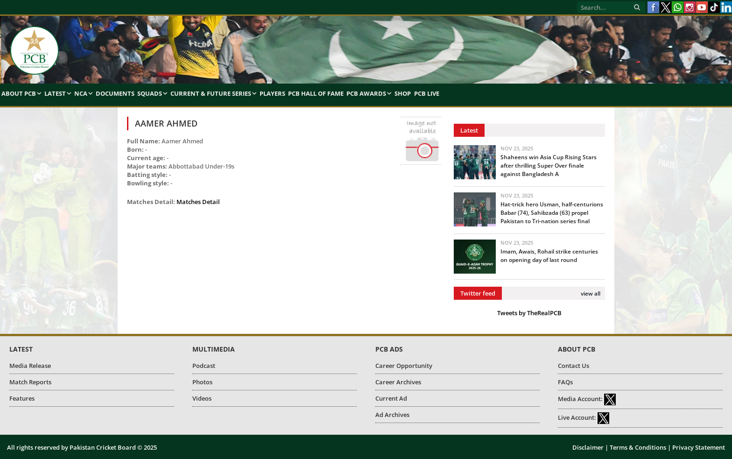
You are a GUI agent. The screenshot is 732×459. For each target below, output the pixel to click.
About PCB (18, 93)
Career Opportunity (403, 365)
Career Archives (398, 382)
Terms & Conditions (638, 447)
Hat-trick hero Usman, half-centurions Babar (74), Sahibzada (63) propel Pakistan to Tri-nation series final (551, 212)
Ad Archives (392, 414)
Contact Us (573, 365)
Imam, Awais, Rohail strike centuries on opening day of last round (549, 255)
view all (590, 293)
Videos (201, 398)
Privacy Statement (698, 447)
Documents (115, 93)
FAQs (565, 382)
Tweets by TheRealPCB (529, 313)
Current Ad (391, 398)
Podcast (203, 365)
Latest (55, 93)
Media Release (30, 365)
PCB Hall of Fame (316, 93)
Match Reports (30, 382)
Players (272, 93)
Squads (149, 93)
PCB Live (426, 93)
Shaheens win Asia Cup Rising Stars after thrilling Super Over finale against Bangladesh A (548, 165)
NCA (80, 93)
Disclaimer (588, 447)
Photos (202, 382)
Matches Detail (198, 202)
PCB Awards (366, 93)
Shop (402, 93)
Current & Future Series (210, 93)
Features (22, 398)
